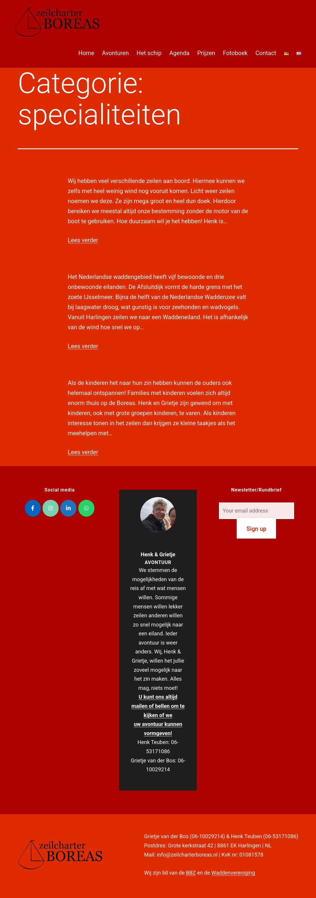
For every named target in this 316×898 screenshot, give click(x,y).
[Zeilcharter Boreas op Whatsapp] (86, 508)
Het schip (149, 53)
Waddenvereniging (233, 873)
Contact (265, 53)
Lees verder (83, 240)
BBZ (191, 873)
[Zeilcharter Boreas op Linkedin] (68, 508)
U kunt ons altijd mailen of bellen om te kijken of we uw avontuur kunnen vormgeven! (158, 715)
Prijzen (206, 53)
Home (86, 53)
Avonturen (115, 53)
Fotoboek (235, 53)
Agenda (179, 53)
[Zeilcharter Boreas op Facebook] (33, 508)
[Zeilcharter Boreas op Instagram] (51, 508)
